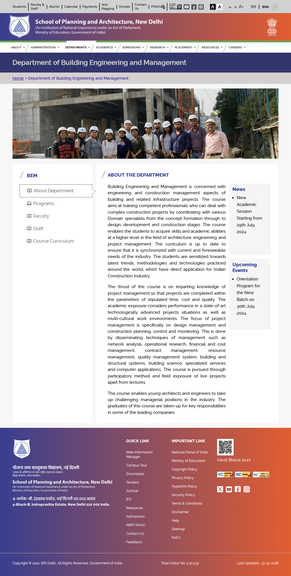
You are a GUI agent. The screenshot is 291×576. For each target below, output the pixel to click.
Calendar (71, 7)
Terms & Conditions (187, 503)
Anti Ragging (108, 7)
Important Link (188, 441)
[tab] (56, 190)
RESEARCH (159, 47)
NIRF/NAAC (135, 525)
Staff (35, 228)
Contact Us (135, 534)
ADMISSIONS (133, 47)
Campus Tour (136, 465)
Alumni (54, 7)
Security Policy (183, 495)
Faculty (38, 216)
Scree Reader (171, 7)
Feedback (134, 542)
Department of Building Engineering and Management (77, 78)
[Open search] (275, 6)
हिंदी (253, 7)
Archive (132, 491)
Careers (237, 47)
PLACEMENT (185, 47)
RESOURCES (212, 47)
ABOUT (18, 47)
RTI (128, 499)
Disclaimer (180, 512)
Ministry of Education (188, 461)
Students (19, 7)
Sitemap (178, 529)
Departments (77, 47)
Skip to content (163, 7)
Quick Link (137, 441)
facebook (194, 7)
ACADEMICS (106, 47)
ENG (265, 7)
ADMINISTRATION (45, 47)
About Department (50, 190)
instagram (201, 7)
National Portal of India (190, 452)
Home (18, 78)
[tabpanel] (187, 294)
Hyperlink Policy (184, 486)
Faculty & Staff (37, 7)
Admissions (135, 517)
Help (175, 521)
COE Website (175, 7)
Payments (89, 7)
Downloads (135, 474)
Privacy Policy (183, 478)
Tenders (132, 482)
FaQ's (176, 538)
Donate (124, 7)
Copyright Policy (185, 469)
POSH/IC (158, 7)
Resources (134, 508)
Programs (40, 203)
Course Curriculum (50, 241)
